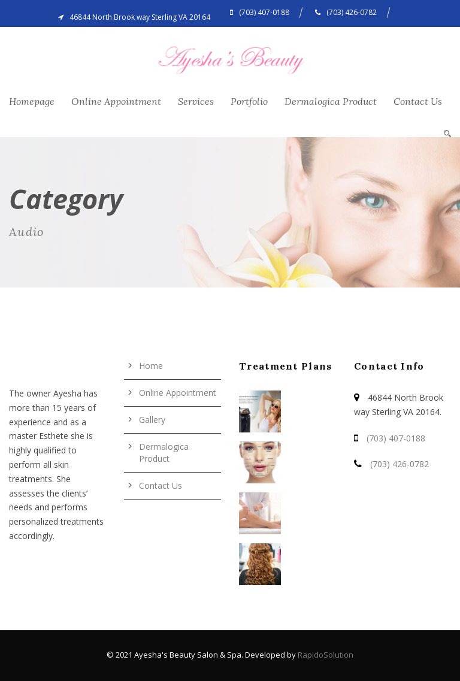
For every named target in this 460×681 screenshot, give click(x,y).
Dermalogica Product (331, 101)
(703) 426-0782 (399, 464)
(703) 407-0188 (396, 438)
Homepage (32, 101)
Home (151, 365)
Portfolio (249, 101)
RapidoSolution (325, 654)
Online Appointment (116, 101)
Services (196, 101)
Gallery (152, 419)
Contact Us (418, 101)
